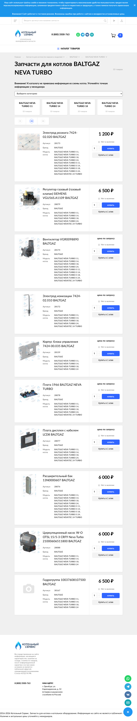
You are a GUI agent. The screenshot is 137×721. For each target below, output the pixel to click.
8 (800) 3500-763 (60, 34)
